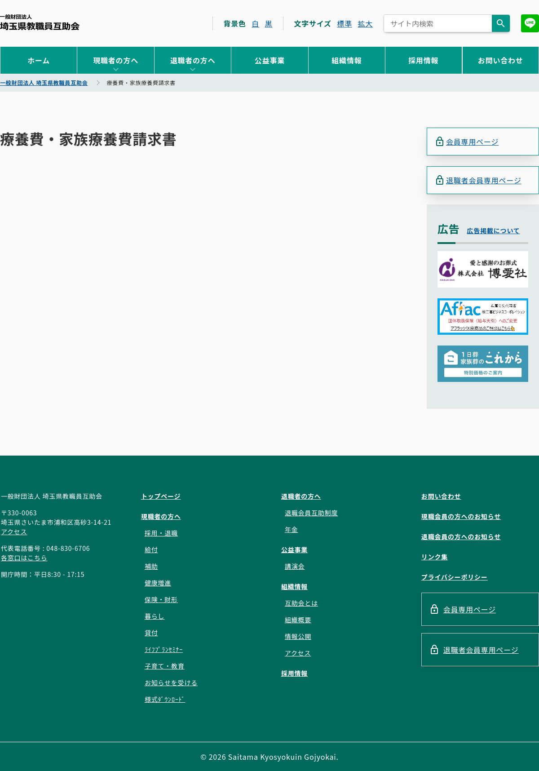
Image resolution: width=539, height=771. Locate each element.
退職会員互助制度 (311, 512)
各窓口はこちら (24, 557)
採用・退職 (161, 532)
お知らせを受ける (171, 682)
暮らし (154, 615)
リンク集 (434, 556)
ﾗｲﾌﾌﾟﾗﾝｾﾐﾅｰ (164, 649)
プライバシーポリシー (454, 576)
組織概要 (298, 619)
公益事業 (270, 60)
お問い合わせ (500, 60)
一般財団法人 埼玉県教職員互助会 (40, 22)
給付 (151, 549)
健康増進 (158, 582)
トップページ (161, 496)
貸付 (151, 632)
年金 (291, 529)
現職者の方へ (115, 60)
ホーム (38, 60)
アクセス (14, 531)
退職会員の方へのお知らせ (461, 536)
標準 (344, 23)
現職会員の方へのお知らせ (461, 516)
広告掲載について (493, 230)
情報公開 (298, 636)
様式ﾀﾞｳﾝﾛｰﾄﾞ (165, 699)
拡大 (365, 23)
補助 (151, 566)
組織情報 (346, 60)
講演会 (295, 566)
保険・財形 (161, 599)
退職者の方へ (193, 60)
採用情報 (423, 60)
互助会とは (301, 602)
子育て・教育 (165, 665)
